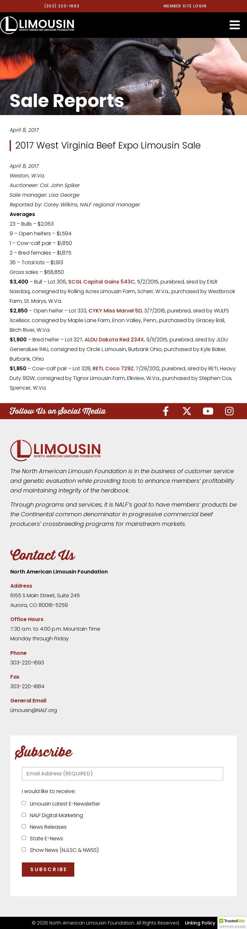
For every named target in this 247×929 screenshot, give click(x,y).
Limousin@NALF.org (33, 710)
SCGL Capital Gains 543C (101, 281)
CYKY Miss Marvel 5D (115, 310)
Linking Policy (200, 923)
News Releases (47, 827)
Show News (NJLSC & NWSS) (63, 850)
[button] (235, 25)
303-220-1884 (27, 686)
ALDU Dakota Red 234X (114, 339)
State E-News (45, 838)
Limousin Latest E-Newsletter (63, 803)
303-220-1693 (27, 662)
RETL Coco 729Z (113, 368)
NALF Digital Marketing (55, 815)
